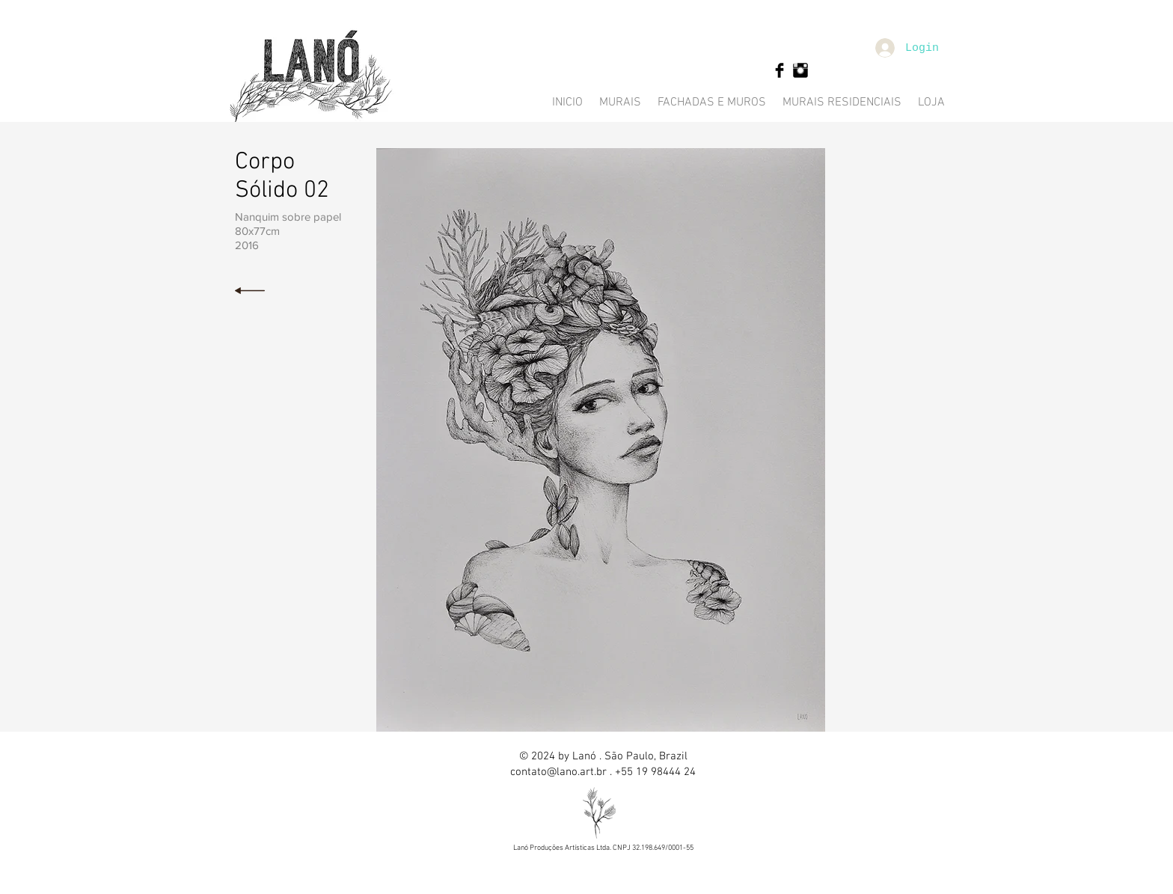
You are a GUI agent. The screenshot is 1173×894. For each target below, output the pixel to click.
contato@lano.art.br (558, 772)
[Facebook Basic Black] (779, 70)
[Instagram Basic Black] (800, 70)
